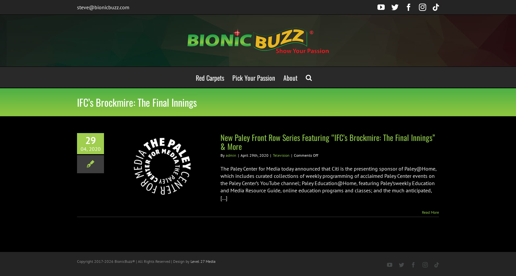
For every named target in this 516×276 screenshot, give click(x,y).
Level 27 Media (203, 261)
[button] (309, 77)
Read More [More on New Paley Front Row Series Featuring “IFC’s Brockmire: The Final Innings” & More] (430, 212)
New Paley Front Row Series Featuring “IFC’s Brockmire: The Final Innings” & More (327, 141)
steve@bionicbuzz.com (103, 7)
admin (231, 155)
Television (281, 155)
